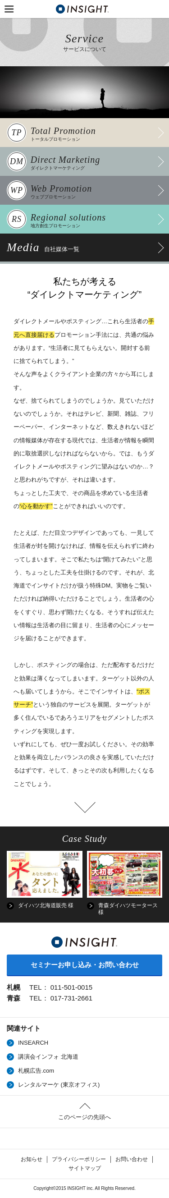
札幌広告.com (36, 1070)
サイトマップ (85, 1168)
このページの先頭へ (84, 1117)
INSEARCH (33, 1042)
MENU (9, 9)
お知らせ (31, 1159)
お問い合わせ (131, 1159)
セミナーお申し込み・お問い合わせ (85, 964)
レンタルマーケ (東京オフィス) (59, 1084)
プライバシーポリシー (79, 1159)
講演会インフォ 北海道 (48, 1056)
